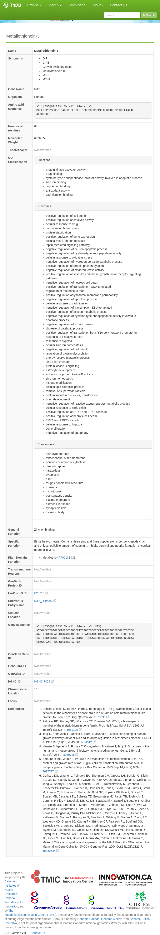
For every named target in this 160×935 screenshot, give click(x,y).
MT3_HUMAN (45, 601)
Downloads (76, 5)
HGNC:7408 (44, 681)
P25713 (41, 593)
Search (54, 5)
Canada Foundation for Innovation (14, 902)
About (97, 5)
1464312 (87, 742)
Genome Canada (88, 919)
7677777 (50, 771)
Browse (34, 5)
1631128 (73, 729)
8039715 (70, 754)
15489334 (50, 850)
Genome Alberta (111, 919)
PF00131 (66, 557)
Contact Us (118, 5)
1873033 (101, 717)
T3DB (15, 5)
